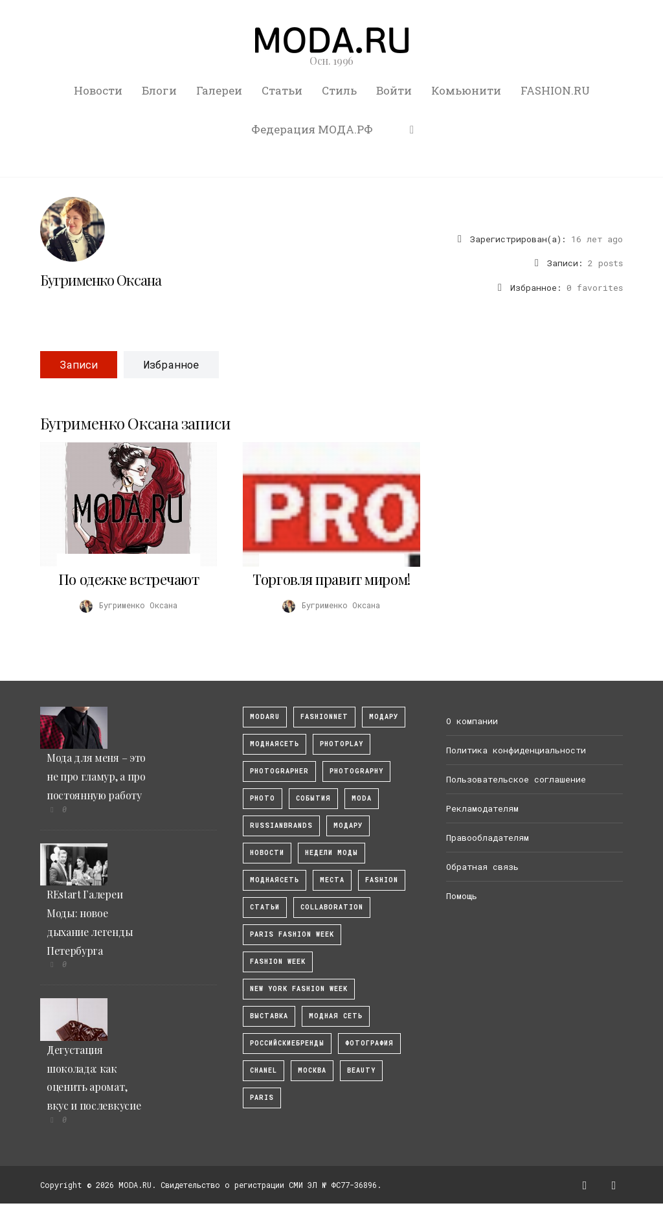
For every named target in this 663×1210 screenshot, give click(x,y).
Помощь (461, 896)
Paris (262, 1097)
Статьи (282, 90)
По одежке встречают (128, 579)
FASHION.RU (555, 90)
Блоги (159, 90)
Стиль (339, 90)
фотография (369, 1043)
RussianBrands (281, 825)
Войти (394, 90)
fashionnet (324, 717)
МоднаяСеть (274, 744)
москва (312, 1070)
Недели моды (331, 853)
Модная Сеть (336, 1016)
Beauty (361, 1070)
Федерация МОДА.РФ (312, 129)
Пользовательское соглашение (516, 779)
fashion (381, 880)
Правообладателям (487, 837)
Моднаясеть (274, 880)
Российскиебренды (287, 1043)
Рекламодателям (482, 808)
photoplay (341, 744)
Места (332, 880)
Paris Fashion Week (292, 934)
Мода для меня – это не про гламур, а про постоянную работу (96, 776)
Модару (348, 825)
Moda (362, 798)
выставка (269, 1016)
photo (262, 798)
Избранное (171, 364)
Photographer (279, 771)
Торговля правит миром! (331, 579)
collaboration (331, 907)
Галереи (219, 90)
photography (356, 771)
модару (383, 717)
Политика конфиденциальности (516, 750)
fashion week (278, 961)
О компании (472, 721)
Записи (79, 364)
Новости (98, 90)
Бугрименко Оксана (100, 280)
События (313, 798)
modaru (265, 717)
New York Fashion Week (299, 989)
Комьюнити (466, 90)
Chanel (263, 1070)
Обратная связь (482, 867)
